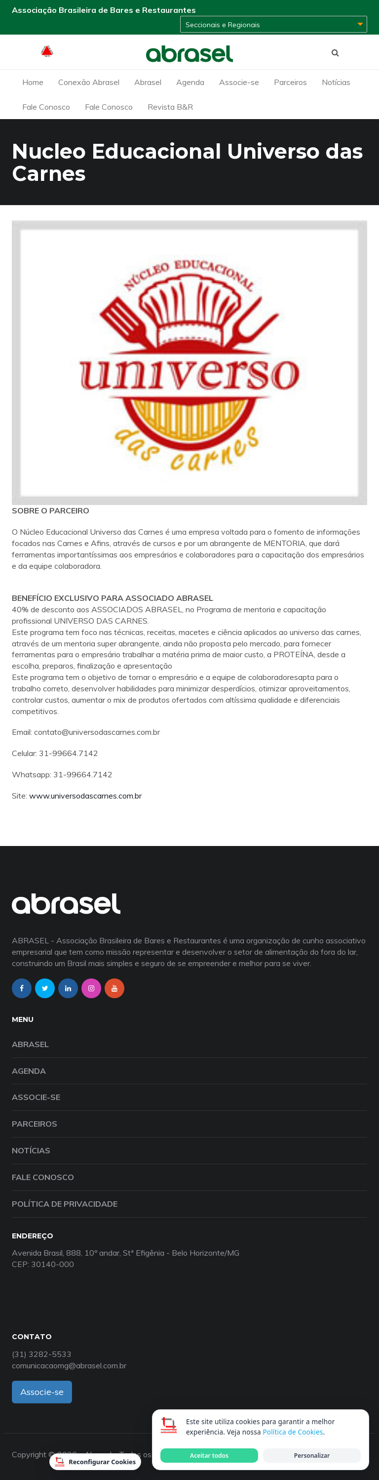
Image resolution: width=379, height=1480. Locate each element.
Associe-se (239, 82)
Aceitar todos (209, 1455)
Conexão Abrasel (88, 82)
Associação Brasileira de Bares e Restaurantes (104, 10)
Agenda (190, 82)
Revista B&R (170, 107)
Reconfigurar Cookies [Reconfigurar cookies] (95, 1462)
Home (32, 82)
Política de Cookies (293, 1432)
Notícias (336, 82)
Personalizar (312, 1455)
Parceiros (290, 82)
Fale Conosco (46, 107)
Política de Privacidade (64, 1204)
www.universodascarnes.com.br (85, 796)
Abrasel (147, 82)
